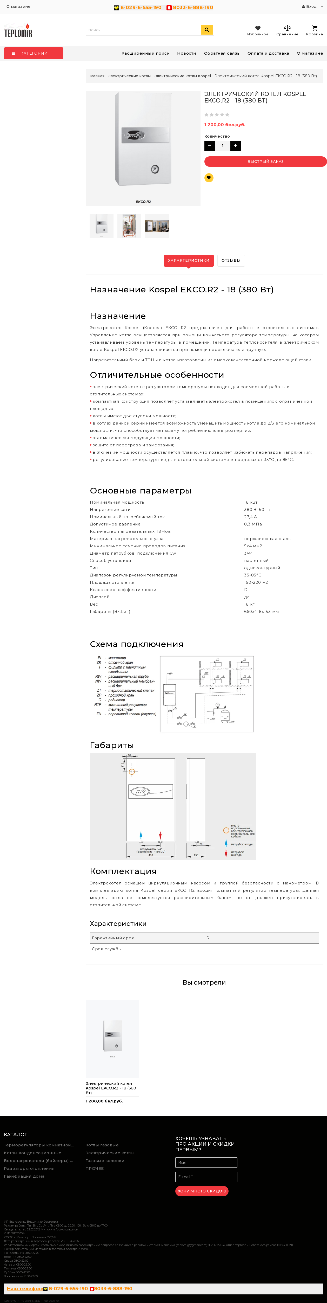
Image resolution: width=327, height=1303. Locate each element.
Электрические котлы (110, 1152)
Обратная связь (222, 53)
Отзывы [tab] (231, 260)
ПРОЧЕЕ (94, 1168)
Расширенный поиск (146, 53)
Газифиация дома (24, 1176)
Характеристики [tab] (189, 260)
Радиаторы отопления (29, 1168)
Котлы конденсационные (33, 1152)
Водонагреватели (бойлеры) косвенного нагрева (41, 1160)
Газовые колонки (105, 1160)
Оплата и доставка (268, 53)
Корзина (314, 30)
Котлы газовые (102, 1144)
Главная (97, 76)
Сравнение (287, 30)
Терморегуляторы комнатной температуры (41, 1144)
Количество (217, 136)
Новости (186, 53)
